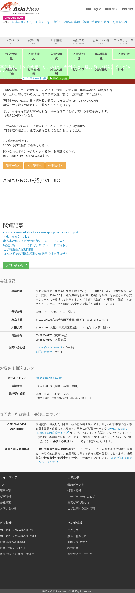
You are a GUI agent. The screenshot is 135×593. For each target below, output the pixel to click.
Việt (127, 9)
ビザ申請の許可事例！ (14, 542)
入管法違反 (34, 56)
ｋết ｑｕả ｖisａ (18, 236)
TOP (3, 484)
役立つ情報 (11, 56)
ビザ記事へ (34, 165)
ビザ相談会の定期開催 (18, 249)
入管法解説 (56, 56)
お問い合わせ (101, 42)
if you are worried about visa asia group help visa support (40, 232)
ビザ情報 (56, 42)
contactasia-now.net (49, 347)
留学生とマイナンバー (81, 554)
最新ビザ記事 (76, 484)
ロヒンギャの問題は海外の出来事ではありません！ (37, 253)
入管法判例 (79, 56)
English (93, 9)
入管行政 (124, 54)
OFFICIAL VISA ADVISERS (16, 530)
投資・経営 (74, 490)
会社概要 (79, 42)
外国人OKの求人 (78, 542)
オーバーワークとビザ (81, 496)
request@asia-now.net (49, 378)
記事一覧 (33, 42)
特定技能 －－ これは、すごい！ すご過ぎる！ (37, 245)
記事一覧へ (13, 165)
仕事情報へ (55, 165)
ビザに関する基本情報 (34, 78)
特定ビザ (73, 548)
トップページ (11, 42)
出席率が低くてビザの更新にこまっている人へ (34, 240)
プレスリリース (123, 42)
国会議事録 (101, 56)
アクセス (73, 530)
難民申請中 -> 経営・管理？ (17, 554)
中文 (111, 9)
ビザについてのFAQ (12, 548)
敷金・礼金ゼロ (77, 536)
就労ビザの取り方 (79, 502)
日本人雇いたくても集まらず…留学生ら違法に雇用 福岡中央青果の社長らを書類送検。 (71, 22)
